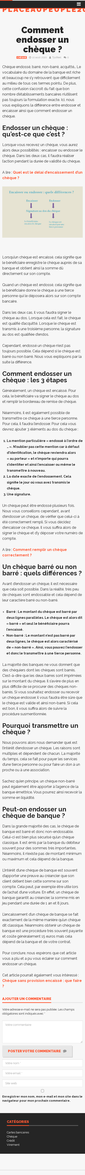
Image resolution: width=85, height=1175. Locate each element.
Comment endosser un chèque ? (42, 39)
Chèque (21, 57)
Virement (13, 1144)
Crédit (11, 1140)
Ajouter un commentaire (26, 999)
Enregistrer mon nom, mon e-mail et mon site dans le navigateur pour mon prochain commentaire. (42, 1098)
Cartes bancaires (18, 1132)
